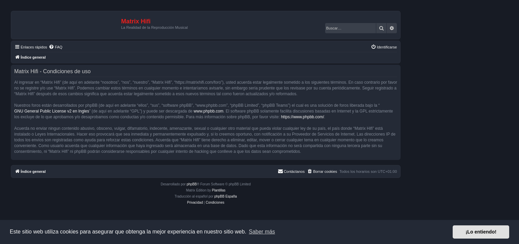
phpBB (246, 184)
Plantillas (272, 190)
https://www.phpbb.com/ (356, 117)
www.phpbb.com (262, 111)
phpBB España (279, 196)
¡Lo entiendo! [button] (481, 232)
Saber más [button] (262, 232)
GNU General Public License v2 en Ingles (105, 111)
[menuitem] (109, 47)
